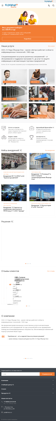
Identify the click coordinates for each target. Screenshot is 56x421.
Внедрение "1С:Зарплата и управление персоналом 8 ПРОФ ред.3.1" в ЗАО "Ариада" (13, 209)
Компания (4, 380)
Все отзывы (51, 271)
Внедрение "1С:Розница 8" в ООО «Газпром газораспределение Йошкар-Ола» (41, 176)
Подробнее (27, 39)
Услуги (3, 389)
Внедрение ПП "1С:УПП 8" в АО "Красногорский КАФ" (13, 177)
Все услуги (51, 46)
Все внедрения (50, 150)
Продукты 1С (5, 393)
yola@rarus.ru (8, 412)
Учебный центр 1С (7, 385)
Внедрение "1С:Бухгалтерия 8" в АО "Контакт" (41, 206)
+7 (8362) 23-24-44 (10, 401)
